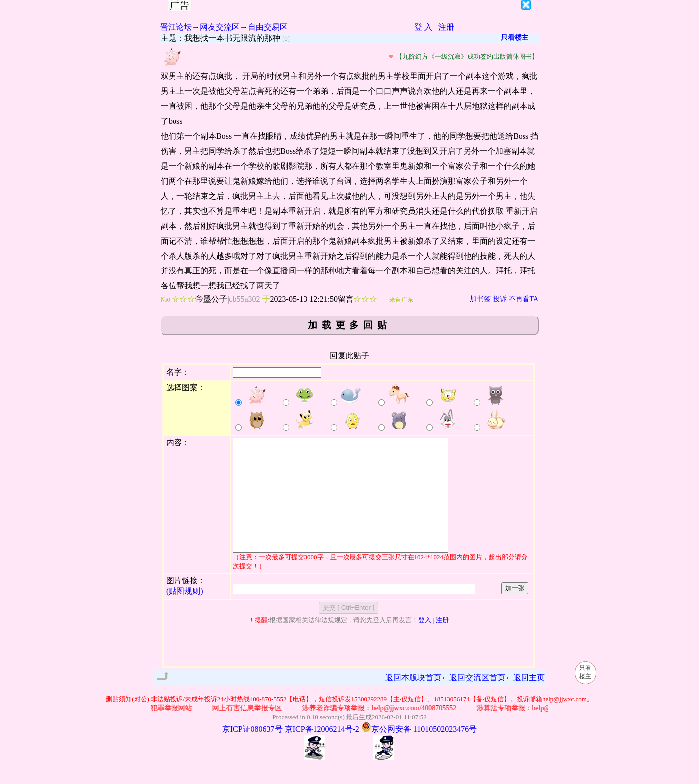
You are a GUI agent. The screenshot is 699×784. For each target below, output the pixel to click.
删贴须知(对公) (127, 721)
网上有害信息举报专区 (250, 730)
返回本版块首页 (413, 700)
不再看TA (523, 299)
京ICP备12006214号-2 (322, 751)
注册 (446, 27)
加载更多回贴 (349, 325)
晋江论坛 (176, 27)
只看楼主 (514, 37)
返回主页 (529, 700)
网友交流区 (220, 27)
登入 (424, 642)
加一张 (514, 610)
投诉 (500, 299)
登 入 (423, 27)
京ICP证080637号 (252, 751)
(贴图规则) (184, 613)
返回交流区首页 (477, 700)
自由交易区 (268, 27)
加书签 (480, 299)
